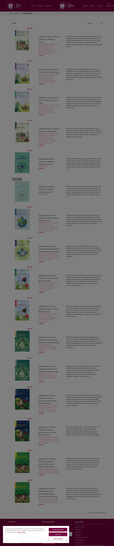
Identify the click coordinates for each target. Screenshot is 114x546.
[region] (36, 534)
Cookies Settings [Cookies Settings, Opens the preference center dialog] (58, 538)
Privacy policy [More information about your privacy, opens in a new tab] (21, 532)
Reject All (58, 534)
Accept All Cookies (57, 529)
